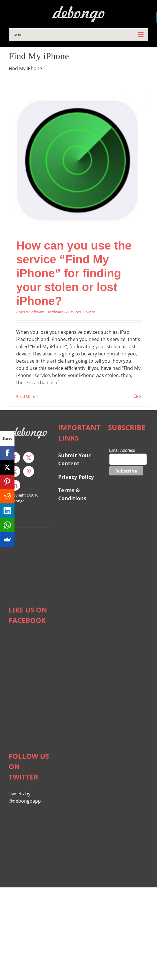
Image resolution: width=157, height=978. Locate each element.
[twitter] (28, 457)
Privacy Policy (76, 476)
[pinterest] (28, 471)
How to (89, 311)
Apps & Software (30, 311)
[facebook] (14, 457)
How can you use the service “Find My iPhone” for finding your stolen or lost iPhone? (74, 273)
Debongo (17, 500)
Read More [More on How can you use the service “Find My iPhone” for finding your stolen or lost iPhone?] (25, 396)
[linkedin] (14, 485)
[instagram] (14, 471)
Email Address (122, 450)
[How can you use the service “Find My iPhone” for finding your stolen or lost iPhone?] (78, 160)
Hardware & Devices (63, 311)
